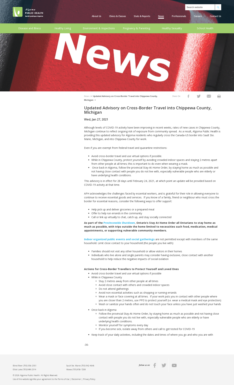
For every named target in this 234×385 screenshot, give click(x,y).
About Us (96, 16)
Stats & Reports (142, 16)
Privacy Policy (89, 379)
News (161, 16)
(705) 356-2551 (29, 365)
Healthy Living (62, 28)
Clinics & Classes (117, 16)
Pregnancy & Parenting (136, 28)
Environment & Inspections (99, 28)
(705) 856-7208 (79, 369)
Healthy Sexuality (172, 28)
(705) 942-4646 (87, 365)
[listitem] (188, 96)
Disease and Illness (29, 28)
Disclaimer (76, 379)
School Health (205, 28)
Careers (198, 16)
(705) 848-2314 (29, 369)
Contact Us (215, 16)
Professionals (179, 16)
